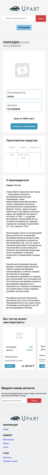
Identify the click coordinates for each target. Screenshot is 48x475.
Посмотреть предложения (24, 126)
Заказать (10, 366)
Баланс (6, 443)
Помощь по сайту (10, 461)
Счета (5, 447)
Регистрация (24, 27)
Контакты (7, 457)
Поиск (41, 18)
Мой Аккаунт (8, 440)
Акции (5, 429)
